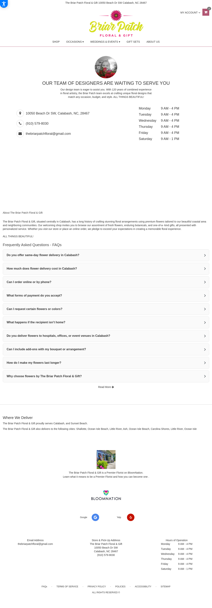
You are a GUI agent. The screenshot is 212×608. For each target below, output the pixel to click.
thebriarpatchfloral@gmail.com (48, 134)
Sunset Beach (79, 423)
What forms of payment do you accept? (34, 295)
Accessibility (143, 586)
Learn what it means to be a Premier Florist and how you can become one (105, 476)
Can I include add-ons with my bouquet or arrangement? (46, 349)
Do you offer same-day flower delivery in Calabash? (43, 255)
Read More (106, 387)
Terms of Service (67, 586)
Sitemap (165, 586)
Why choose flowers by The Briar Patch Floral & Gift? (44, 376)
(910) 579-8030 (37, 123)
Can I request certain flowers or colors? (34, 309)
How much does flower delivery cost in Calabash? (42, 268)
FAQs (44, 586)
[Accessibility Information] (4, 4)
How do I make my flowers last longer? (34, 362)
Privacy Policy (97, 586)
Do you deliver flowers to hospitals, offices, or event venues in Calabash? (58, 335)
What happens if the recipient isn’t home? (36, 322)
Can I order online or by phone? (29, 282)
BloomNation (135, 472)
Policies (120, 586)
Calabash (58, 423)
